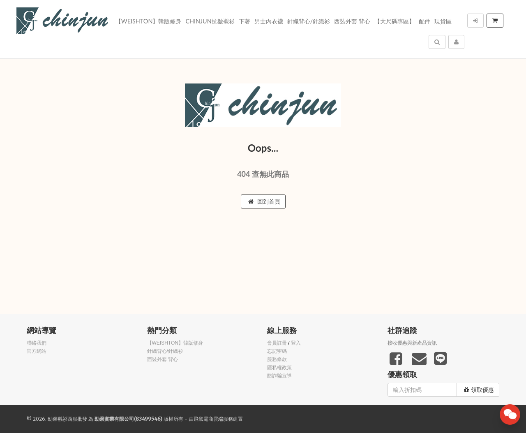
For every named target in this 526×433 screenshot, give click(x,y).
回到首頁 (264, 201)
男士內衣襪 (268, 21)
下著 (244, 21)
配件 (424, 21)
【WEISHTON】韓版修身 (148, 21)
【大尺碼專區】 (394, 21)
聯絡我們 (36, 343)
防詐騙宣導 (279, 376)
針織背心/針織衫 (308, 21)
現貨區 (443, 21)
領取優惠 (479, 390)
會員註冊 (277, 343)
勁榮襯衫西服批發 (67, 419)
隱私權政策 (279, 367)
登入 (296, 343)
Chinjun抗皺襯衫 (209, 21)
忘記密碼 (277, 351)
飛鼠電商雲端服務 (213, 419)
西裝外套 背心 (352, 21)
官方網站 (36, 351)
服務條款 (277, 359)
